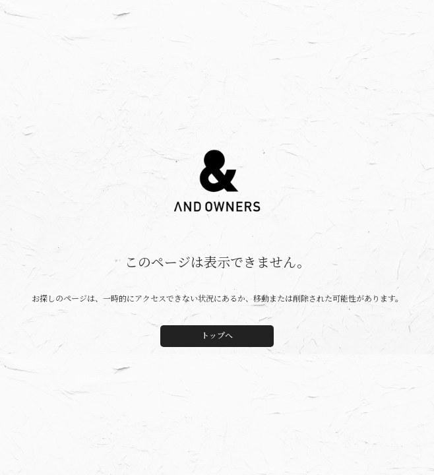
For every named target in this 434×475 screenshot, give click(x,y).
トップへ (217, 336)
